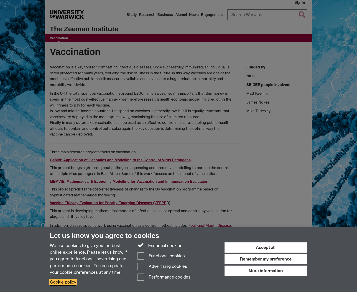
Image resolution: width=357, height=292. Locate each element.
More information (266, 270)
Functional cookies (161, 256)
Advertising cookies (162, 267)
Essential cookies (159, 245)
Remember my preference (266, 259)
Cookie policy (63, 282)
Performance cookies (164, 277)
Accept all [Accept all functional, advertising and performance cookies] (265, 247)
